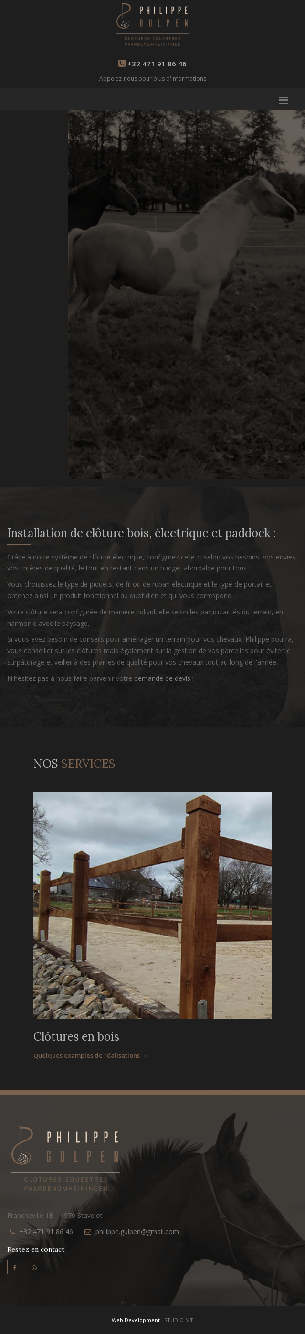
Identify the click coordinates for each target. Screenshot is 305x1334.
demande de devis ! (164, 678)
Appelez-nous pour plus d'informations (152, 79)
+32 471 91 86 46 (46, 1231)
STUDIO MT (178, 1319)
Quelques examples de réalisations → (90, 1055)
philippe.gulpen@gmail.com (137, 1231)
